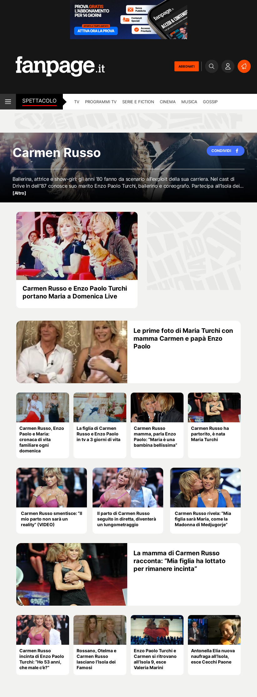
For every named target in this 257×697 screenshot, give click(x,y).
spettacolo (39, 101)
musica (189, 101)
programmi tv (101, 101)
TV (76, 101)
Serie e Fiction (138, 101)
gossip (210, 101)
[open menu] (8, 101)
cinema (168, 101)
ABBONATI (187, 66)
